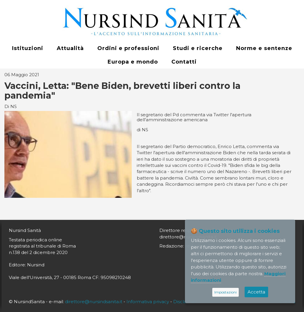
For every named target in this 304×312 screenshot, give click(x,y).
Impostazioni (225, 292)
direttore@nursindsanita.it (93, 301)
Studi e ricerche (198, 48)
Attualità (70, 48)
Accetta (256, 292)
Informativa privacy (147, 301)
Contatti (184, 62)
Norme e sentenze (264, 48)
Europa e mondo (133, 62)
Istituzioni (27, 48)
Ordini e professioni (128, 48)
